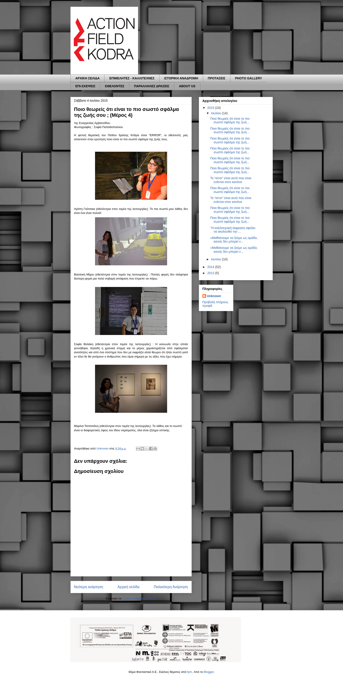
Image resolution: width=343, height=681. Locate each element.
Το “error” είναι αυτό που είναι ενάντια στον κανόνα (230, 180)
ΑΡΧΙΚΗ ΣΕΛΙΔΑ (87, 78)
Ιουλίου (216, 113)
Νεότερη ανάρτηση (88, 587)
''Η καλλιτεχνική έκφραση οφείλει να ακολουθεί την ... (232, 230)
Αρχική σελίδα (128, 587)
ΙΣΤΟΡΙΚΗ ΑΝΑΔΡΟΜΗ (181, 78)
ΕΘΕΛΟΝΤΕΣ (114, 86)
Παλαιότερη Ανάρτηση (171, 587)
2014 (211, 267)
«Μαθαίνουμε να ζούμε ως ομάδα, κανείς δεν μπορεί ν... (233, 239)
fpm (189, 672)
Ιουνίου (216, 259)
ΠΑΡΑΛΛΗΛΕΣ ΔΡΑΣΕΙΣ (151, 86)
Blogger (209, 672)
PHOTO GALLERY (248, 78)
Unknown (214, 296)
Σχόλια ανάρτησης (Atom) (139, 598)
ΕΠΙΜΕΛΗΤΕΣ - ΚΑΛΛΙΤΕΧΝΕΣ (131, 78)
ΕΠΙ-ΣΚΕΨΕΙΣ (85, 86)
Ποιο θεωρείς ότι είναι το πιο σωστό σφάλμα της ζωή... (230, 120)
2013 (211, 273)
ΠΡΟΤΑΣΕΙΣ (216, 78)
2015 (211, 108)
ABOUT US (187, 86)
